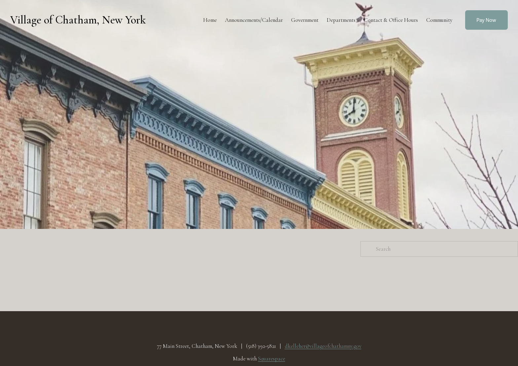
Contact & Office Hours (391, 20)
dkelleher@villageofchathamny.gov (323, 346)
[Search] (439, 249)
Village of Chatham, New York (78, 20)
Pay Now (486, 20)
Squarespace (271, 358)
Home (210, 20)
